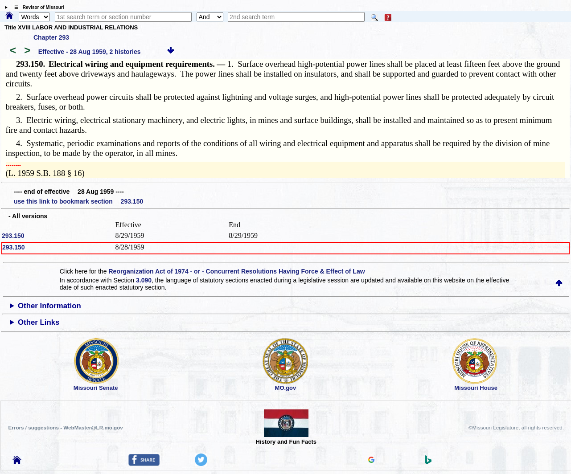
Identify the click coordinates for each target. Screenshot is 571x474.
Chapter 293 (51, 37)
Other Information (49, 306)
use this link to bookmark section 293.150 (78, 201)
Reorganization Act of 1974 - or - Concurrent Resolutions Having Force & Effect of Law (236, 271)
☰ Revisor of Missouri (37, 7)
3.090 (144, 280)
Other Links (38, 322)
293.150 (13, 235)
